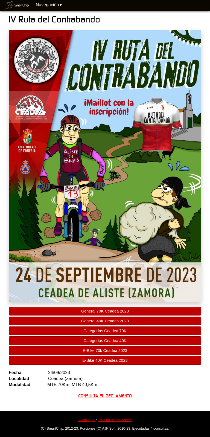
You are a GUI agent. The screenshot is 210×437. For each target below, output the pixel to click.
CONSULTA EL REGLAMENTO (105, 396)
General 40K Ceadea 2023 (105, 321)
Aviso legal (86, 420)
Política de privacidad (115, 420)
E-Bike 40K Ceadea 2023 (104, 360)
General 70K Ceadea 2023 (105, 311)
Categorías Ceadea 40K (104, 340)
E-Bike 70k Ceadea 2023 (105, 350)
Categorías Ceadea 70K (104, 331)
